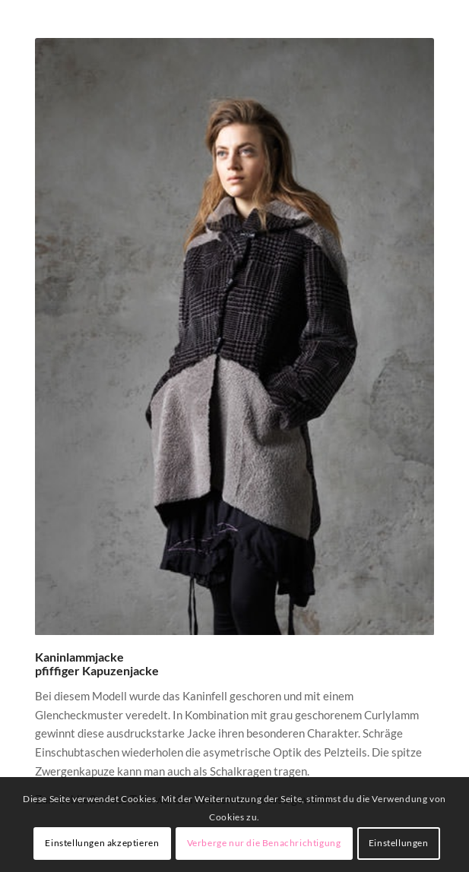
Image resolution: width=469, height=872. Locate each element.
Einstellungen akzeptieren (102, 842)
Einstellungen (399, 842)
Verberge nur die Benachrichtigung (264, 842)
